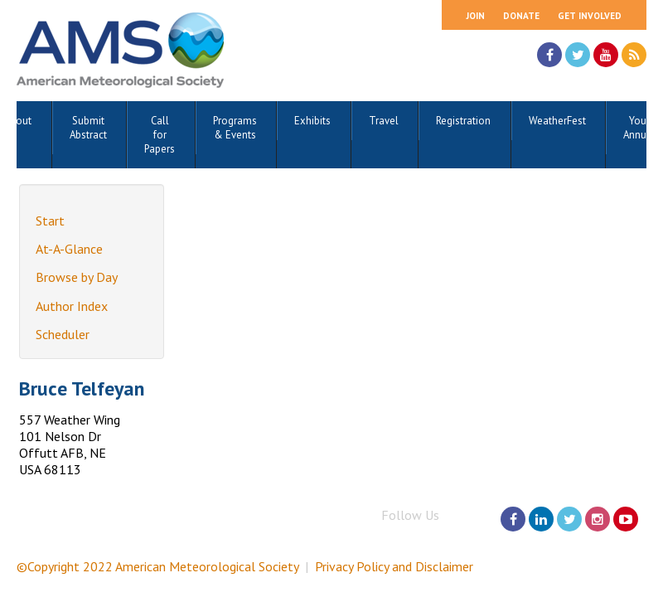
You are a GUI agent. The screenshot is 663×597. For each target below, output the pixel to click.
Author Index (72, 306)
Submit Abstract (88, 128)
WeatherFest (557, 121)
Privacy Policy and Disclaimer (394, 566)
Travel (384, 121)
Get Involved (590, 16)
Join (476, 16)
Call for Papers (159, 135)
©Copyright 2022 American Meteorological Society (157, 566)
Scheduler (63, 334)
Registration (463, 121)
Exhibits (312, 121)
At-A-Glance (69, 248)
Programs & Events (235, 128)
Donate (521, 16)
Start (50, 220)
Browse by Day (77, 277)
